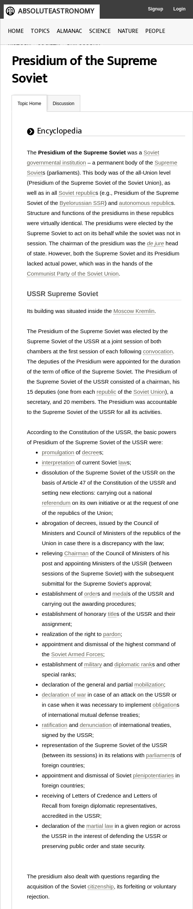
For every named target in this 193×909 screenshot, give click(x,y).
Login (179, 9)
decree (90, 452)
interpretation (58, 462)
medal (120, 593)
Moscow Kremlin (134, 311)
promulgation (58, 452)
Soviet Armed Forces (77, 654)
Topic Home (29, 103)
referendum (56, 503)
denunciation (96, 725)
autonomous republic (145, 203)
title (112, 614)
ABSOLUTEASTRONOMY (56, 11)
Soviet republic (77, 193)
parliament (159, 755)
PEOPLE (155, 31)
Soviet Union (149, 392)
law (122, 462)
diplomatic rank (133, 664)
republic (106, 392)
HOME (16, 31)
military (93, 664)
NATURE (128, 31)
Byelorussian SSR (82, 203)
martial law (99, 826)
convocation (158, 351)
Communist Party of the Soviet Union (73, 273)
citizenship (101, 886)
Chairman (76, 553)
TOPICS (40, 31)
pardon (112, 634)
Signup (155, 9)
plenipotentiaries (153, 775)
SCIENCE (99, 31)
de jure (155, 243)
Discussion (63, 103)
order (90, 593)
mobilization (149, 684)
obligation (165, 704)
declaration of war (64, 694)
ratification (54, 725)
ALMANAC (69, 31)
